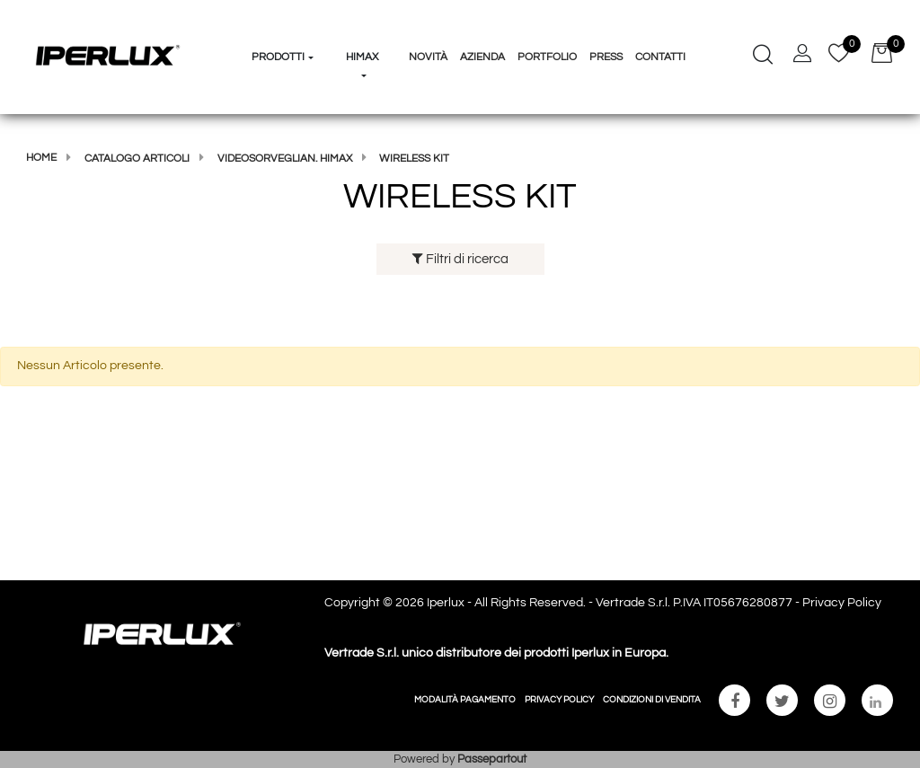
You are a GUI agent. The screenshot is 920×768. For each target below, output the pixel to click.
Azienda (482, 57)
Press (606, 57)
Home (41, 157)
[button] (283, 23)
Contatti (660, 57)
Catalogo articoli (137, 158)
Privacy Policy (841, 602)
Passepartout (491, 759)
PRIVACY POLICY (559, 699)
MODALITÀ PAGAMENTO (465, 699)
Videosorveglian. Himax (284, 158)
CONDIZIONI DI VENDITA (652, 699)
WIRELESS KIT (414, 158)
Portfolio (547, 57)
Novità (428, 57)
